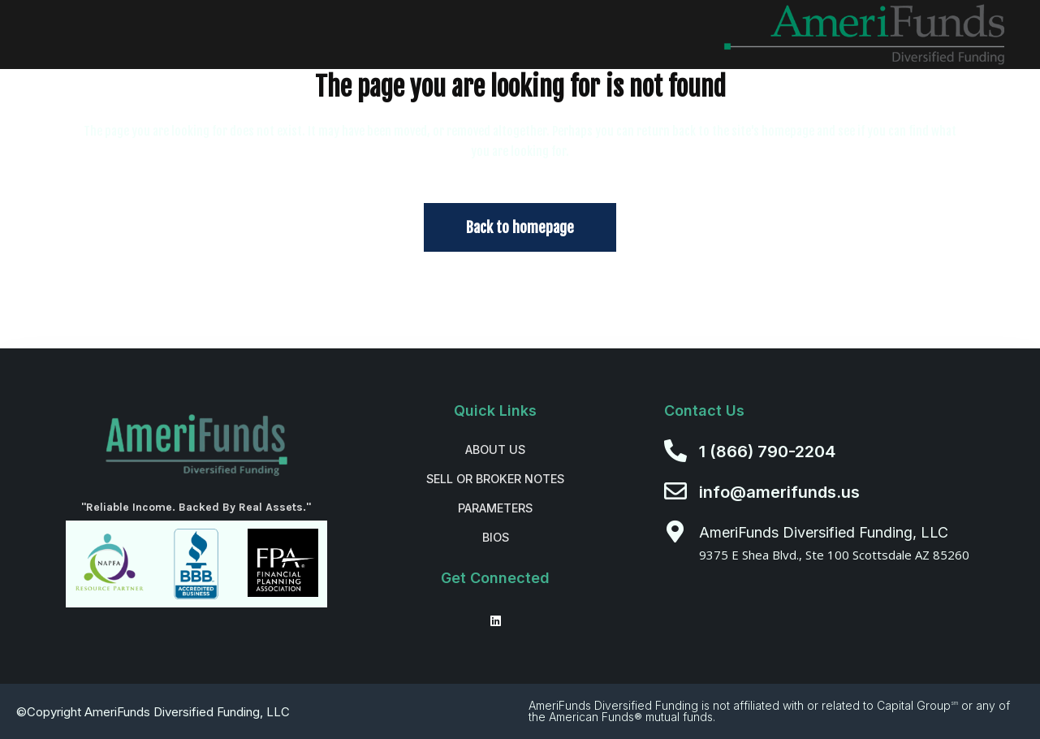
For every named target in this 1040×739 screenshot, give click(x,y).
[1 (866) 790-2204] (675, 450)
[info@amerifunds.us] (675, 491)
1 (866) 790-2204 (767, 451)
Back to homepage (520, 227)
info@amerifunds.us (779, 492)
